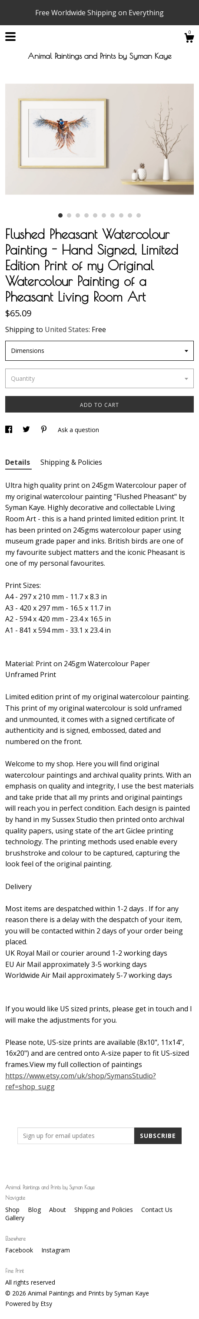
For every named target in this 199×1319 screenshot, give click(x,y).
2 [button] (69, 215)
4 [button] (86, 215)
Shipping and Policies (104, 1209)
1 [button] (60, 215)
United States (67, 329)
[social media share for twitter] (27, 430)
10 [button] (138, 215)
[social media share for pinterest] (44, 430)
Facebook (20, 1250)
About (58, 1209)
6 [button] (104, 215)
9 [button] (130, 215)
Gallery (14, 1218)
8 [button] (121, 215)
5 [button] (95, 215)
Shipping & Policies (71, 462)
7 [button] (112, 215)
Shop (13, 1209)
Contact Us (156, 1209)
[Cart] (189, 39)
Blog (35, 1209)
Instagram (55, 1250)
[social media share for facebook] (9, 430)
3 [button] (78, 215)
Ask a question (78, 430)
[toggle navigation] (10, 36)
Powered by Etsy (28, 1303)
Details (18, 462)
